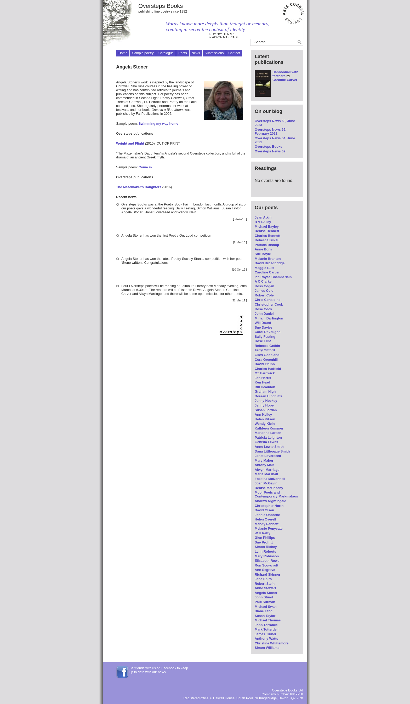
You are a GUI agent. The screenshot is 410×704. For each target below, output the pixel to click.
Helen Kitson (265, 419)
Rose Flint (263, 341)
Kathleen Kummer (269, 428)
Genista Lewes (266, 442)
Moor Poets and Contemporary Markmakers (276, 494)
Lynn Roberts (265, 551)
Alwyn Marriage (267, 470)
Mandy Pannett (266, 524)
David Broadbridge (269, 263)
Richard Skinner (267, 574)
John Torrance (266, 625)
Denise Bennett (267, 231)
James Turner (265, 634)
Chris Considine (267, 300)
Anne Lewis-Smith (269, 447)
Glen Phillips (265, 538)
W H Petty (262, 533)
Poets (182, 53)
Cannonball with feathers (285, 74)
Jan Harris (263, 378)
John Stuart (264, 597)
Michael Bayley (267, 226)
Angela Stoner (266, 593)
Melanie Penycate (269, 528)
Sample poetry (143, 53)
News (196, 53)
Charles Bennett (267, 236)
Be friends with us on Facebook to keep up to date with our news (158, 670)
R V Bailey (263, 222)
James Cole (264, 291)
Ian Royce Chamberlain (273, 277)
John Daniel (264, 314)
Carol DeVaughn (268, 332)
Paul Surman (265, 602)
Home (122, 53)
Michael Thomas (268, 620)
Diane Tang (263, 611)
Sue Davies (263, 327)
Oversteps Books (160, 6)
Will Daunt (263, 323)
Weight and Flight (130, 143)
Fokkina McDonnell (270, 479)
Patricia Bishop (267, 245)
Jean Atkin (263, 217)
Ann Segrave (265, 570)
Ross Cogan (264, 286)
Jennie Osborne (267, 515)
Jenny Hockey (266, 401)
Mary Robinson (267, 556)
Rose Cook (263, 309)
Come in (145, 167)
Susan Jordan (266, 410)
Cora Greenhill (266, 360)
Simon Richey (266, 547)
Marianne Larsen (268, 433)
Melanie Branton (268, 259)
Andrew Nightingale (270, 501)
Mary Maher (264, 460)
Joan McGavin (266, 483)
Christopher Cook (269, 304)
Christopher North (269, 506)
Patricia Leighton (268, 437)
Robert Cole (264, 295)
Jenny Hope (264, 405)
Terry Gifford (265, 350)
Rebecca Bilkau (267, 240)
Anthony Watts (266, 638)
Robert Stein (265, 584)
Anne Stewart (265, 588)
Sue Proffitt (264, 542)
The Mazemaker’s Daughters (138, 187)
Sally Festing (265, 337)
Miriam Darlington (269, 318)
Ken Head (262, 382)
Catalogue (166, 53)
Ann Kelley (263, 414)
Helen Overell (265, 519)
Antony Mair (264, 465)
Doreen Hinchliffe (268, 396)
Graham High (265, 391)
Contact (234, 53)
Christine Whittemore (271, 643)
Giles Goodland (267, 355)
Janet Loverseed (268, 456)
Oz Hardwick (265, 373)
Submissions (214, 53)
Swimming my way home (158, 123)
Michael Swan (266, 607)
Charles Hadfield (268, 369)
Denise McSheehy (269, 488)
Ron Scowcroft (266, 565)
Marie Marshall (266, 474)
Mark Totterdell (266, 629)
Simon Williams (267, 648)
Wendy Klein (265, 424)
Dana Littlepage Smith (272, 451)
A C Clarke (263, 281)
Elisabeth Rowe (267, 561)
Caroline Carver (284, 80)
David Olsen (264, 510)
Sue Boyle (263, 254)
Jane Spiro (263, 579)
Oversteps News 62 (270, 151)
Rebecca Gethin (267, 346)
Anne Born (263, 249)
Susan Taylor (265, 616)
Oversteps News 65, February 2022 (270, 131)
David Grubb (265, 364)
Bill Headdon (265, 387)
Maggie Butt (264, 268)
